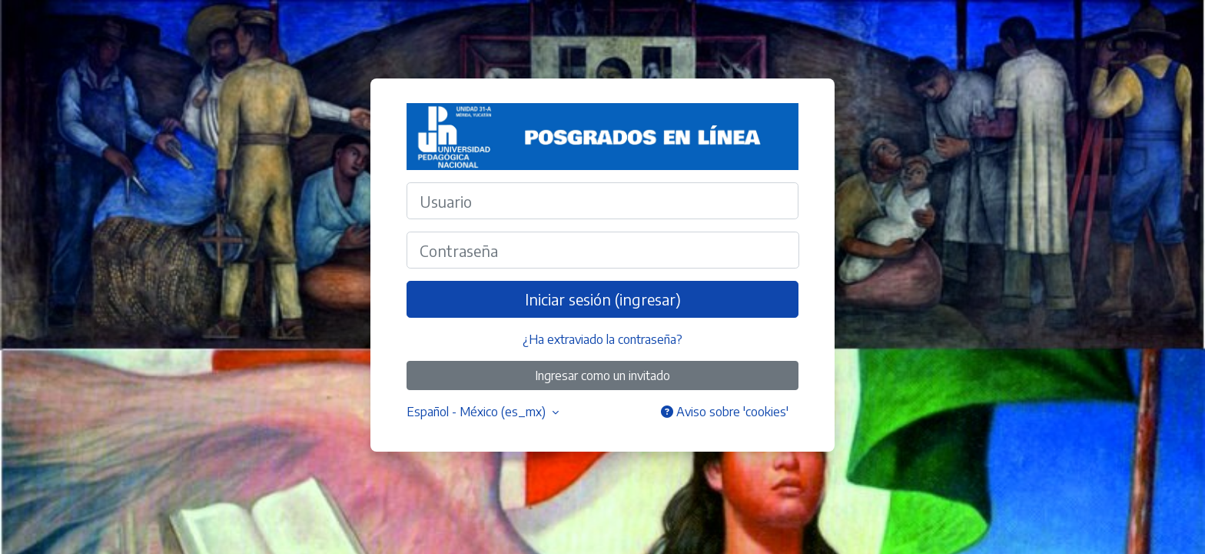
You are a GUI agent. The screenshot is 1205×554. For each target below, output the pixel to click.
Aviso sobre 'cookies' (724, 411)
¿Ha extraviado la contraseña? (602, 339)
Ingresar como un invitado (602, 375)
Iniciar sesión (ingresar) (603, 299)
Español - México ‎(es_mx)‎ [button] (478, 411)
